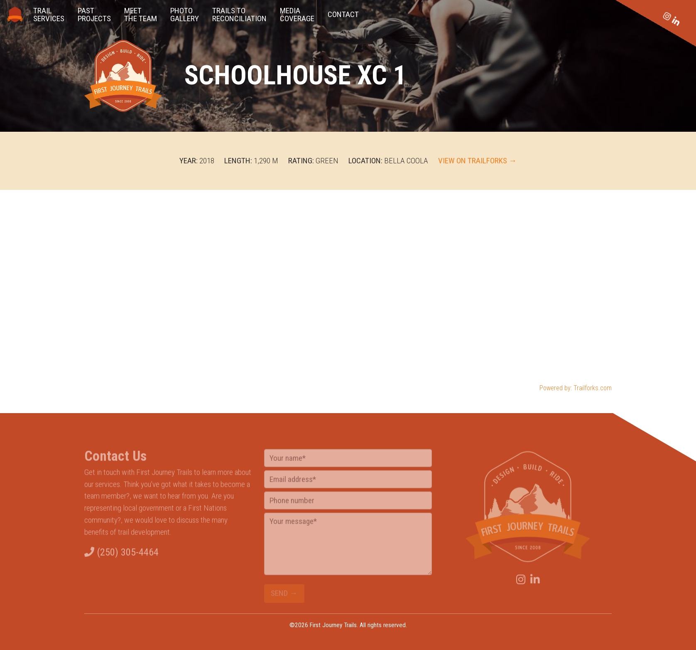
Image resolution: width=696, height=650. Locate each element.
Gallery (184, 14)
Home (15, 14)
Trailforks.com (592, 388)
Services (48, 14)
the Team (140, 14)
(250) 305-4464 (121, 555)
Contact (343, 14)
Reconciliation (239, 14)
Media (297, 14)
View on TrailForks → (477, 160)
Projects (94, 14)
